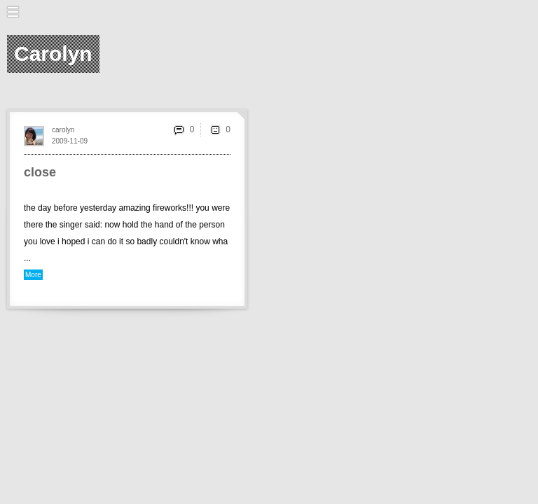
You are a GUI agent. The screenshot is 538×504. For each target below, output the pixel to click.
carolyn (63, 130)
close (40, 172)
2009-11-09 (70, 141)
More (33, 275)
